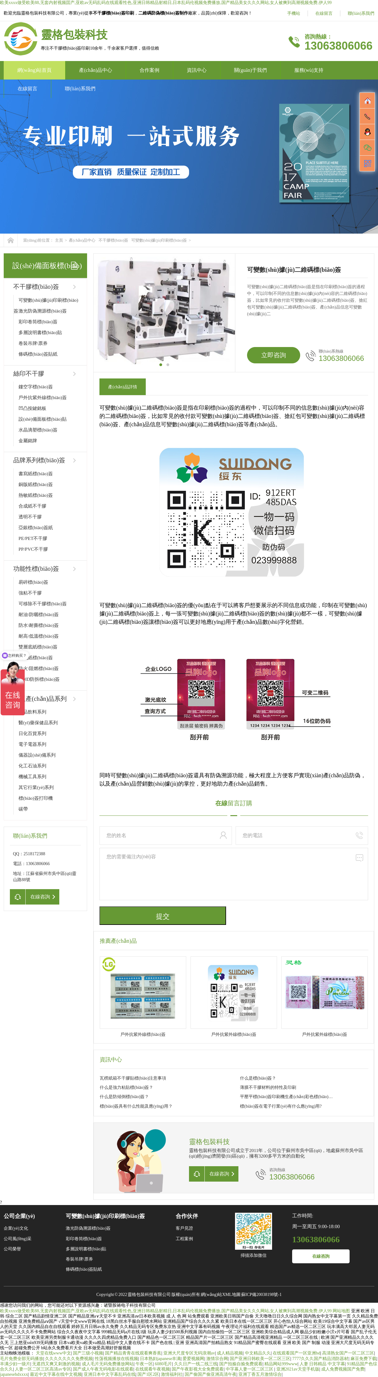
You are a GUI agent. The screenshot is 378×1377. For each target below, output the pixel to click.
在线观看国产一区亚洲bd (296, 1353)
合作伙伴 (187, 1216)
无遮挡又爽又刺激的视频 (56, 1364)
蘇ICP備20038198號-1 (261, 1294)
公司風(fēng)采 (18, 1238)
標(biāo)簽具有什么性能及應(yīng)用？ (136, 1106)
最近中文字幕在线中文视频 (56, 1374)
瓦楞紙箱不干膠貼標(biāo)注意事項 (133, 1078)
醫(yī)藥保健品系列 (38, 722)
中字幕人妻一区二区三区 (250, 1369)
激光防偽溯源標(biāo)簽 (43, 310)
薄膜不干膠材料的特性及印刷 (268, 1087)
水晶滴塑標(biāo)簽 (38, 429)
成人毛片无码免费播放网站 (108, 1364)
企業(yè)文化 (16, 1228)
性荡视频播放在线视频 (116, 1358)
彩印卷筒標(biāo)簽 (38, 321)
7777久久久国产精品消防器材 (320, 1358)
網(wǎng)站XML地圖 (221, 1294)
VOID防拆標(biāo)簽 (39, 679)
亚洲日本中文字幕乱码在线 (110, 1374)
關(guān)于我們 (250, 70)
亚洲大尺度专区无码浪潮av (189, 1353)
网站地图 (341, 1311)
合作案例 (149, 70)
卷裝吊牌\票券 (33, 343)
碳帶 (23, 809)
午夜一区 (144, 1364)
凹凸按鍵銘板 (32, 408)
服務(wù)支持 (308, 70)
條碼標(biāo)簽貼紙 (38, 354)
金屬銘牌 (28, 440)
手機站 (293, 13)
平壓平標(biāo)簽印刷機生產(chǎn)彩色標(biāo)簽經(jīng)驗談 (286, 1096)
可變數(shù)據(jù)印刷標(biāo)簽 (159, 240)
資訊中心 (197, 70)
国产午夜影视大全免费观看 (198, 1369)
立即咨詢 (273, 355)
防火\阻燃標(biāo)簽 (39, 668)
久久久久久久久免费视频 (69, 1358)
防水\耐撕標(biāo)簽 (39, 625)
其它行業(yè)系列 (36, 787)
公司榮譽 (12, 1249)
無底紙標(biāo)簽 (36, 657)
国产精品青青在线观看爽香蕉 (133, 1353)
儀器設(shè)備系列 (37, 755)
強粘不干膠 (30, 592)
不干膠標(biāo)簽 (113, 240)
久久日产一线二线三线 (195, 1364)
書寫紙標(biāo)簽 (36, 473)
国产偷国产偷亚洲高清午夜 (211, 1374)
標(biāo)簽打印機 (36, 798)
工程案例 (184, 1238)
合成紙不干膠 (32, 506)
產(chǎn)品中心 (95, 70)
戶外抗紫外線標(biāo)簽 (43, 397)
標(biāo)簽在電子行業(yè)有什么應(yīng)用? (280, 1106)
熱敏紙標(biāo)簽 (36, 495)
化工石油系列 (32, 765)
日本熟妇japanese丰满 (160, 1358)
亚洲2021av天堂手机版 (297, 1369)
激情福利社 (172, 1374)
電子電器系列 (32, 744)
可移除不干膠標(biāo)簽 (43, 603)
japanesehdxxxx (14, 1374)
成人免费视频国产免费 (342, 1369)
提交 (163, 916)
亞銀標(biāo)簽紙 (36, 527)
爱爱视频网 (193, 1358)
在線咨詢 (321, 1256)
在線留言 (324, 13)
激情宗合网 (217, 1358)
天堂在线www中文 (53, 1353)
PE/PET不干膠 (33, 538)
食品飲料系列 (32, 711)
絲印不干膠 (28, 373)
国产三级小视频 (88, 1353)
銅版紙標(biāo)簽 (36, 484)
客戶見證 (184, 1228)
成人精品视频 (230, 1353)
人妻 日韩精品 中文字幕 (322, 1364)
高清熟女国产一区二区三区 (348, 1353)
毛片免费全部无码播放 (21, 1358)
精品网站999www (280, 1364)
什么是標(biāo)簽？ (258, 1078)
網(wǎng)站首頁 (34, 70)
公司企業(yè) (19, 1216)
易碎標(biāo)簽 (33, 582)
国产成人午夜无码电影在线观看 (103, 1369)
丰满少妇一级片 (15, 1364)
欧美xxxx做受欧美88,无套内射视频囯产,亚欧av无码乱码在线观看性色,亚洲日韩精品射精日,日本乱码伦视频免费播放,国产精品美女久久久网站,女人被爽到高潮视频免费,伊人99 (166, 2)
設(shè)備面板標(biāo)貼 (43, 419)
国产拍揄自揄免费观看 (240, 1364)
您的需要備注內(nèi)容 (233, 874)
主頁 (59, 240)
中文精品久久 (258, 1353)
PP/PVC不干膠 (33, 549)
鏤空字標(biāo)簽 (36, 386)
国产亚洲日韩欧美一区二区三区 (260, 1358)
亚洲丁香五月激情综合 (260, 1374)
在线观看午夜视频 (152, 1369)
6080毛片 (163, 1364)
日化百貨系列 (32, 733)
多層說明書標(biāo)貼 (40, 332)
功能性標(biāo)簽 (36, 568)
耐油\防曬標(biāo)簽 (39, 614)
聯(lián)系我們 (361, 13)
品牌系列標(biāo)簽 (39, 460)
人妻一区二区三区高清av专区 (43, 1369)
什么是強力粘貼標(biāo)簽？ (126, 1087)
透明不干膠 (30, 516)
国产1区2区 (148, 1374)
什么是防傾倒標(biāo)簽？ (124, 1096)
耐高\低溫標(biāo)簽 (39, 636)
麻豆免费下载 (363, 1358)
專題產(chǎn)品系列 (40, 698)
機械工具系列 (32, 776)
